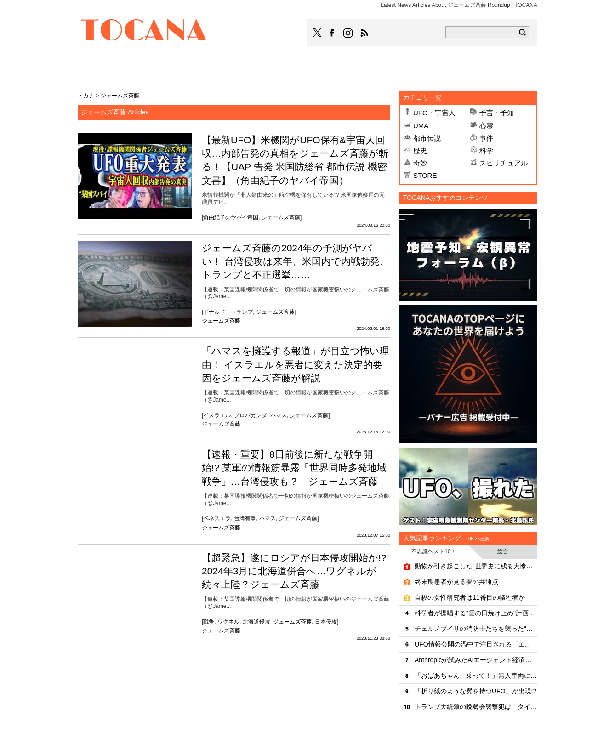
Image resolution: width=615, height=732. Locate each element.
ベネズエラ (217, 518)
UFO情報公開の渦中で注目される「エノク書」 (476, 644)
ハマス (278, 415)
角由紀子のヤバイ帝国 (230, 217)
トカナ (86, 95)
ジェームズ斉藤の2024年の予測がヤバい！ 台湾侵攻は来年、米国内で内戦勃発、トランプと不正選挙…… (295, 261)
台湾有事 (245, 518)
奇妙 (420, 163)
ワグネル (228, 622)
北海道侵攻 (256, 622)
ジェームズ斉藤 (281, 217)
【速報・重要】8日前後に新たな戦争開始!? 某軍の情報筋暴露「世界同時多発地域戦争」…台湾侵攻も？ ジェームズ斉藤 (294, 468)
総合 (502, 551)
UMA (420, 126)
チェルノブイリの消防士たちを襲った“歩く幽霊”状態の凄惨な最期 (476, 628)
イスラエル (217, 415)
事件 (486, 138)
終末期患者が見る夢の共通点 (456, 581)
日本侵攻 (326, 622)
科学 (486, 150)
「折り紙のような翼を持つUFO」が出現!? (475, 691)
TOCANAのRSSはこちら (364, 33)
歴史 (420, 150)
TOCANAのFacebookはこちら (332, 33)
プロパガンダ (250, 415)
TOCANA (144, 31)
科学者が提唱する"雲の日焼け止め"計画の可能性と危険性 (476, 613)
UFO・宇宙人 (434, 113)
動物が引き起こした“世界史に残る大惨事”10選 (476, 566)
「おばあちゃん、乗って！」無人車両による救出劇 (476, 675)
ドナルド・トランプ (228, 312)
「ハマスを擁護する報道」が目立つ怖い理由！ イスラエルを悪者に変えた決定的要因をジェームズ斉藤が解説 (295, 364)
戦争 (208, 622)
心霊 (486, 126)
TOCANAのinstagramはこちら (348, 33)
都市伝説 (427, 138)
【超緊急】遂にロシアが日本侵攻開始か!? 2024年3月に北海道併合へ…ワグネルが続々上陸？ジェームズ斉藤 (294, 571)
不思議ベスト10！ (433, 551)
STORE (425, 175)
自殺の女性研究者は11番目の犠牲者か (470, 597)
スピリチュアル (503, 163)
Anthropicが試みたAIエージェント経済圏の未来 (476, 660)
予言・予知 (496, 113)
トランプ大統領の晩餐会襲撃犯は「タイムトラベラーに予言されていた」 (476, 706)
